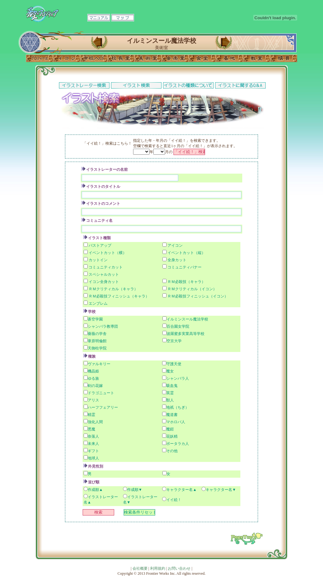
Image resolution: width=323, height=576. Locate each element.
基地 (229, 58)
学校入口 (93, 58)
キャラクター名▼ (221, 489)
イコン (66, 58)
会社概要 (140, 568)
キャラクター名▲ (181, 489)
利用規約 (157, 568)
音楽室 (175, 58)
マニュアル (98, 17)
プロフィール (39, 58)
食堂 (202, 58)
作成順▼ (134, 489)
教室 (256, 58)
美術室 (148, 58)
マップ (122, 17)
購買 (283, 58)
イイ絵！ (173, 500)
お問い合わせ (179, 568)
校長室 (120, 58)
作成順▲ (95, 489)
